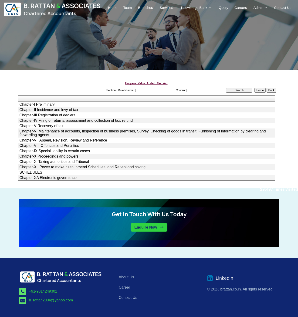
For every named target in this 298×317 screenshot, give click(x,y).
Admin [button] (259, 8)
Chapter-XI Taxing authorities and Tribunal (54, 162)
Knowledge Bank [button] (194, 8)
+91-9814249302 (43, 291)
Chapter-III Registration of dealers (47, 115)
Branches (145, 8)
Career (124, 287)
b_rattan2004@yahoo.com (51, 300)
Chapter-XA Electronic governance (48, 178)
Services (166, 8)
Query (223, 8)
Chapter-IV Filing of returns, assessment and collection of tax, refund (76, 120)
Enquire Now (149, 227)
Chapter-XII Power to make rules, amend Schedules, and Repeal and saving (83, 167)
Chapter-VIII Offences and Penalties (49, 146)
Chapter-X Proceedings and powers (49, 156)
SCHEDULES (31, 172)
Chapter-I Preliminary (37, 104)
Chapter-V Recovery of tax (42, 126)
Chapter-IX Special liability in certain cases (55, 151)
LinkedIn (224, 278)
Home (112, 8)
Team (127, 8)
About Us (126, 277)
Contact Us (282, 8)
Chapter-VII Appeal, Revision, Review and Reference (63, 140)
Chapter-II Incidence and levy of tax (49, 110)
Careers (240, 8)
